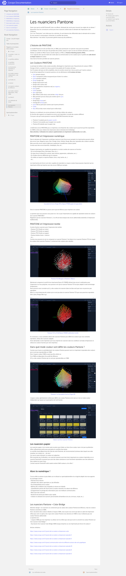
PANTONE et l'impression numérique (13, 18)
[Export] (114, 30)
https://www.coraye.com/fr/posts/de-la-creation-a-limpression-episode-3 (51, 535)
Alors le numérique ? (12, 27)
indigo (57, 94)
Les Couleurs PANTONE (12, 16)
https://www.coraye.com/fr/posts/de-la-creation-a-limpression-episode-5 (51, 538)
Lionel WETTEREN (110, 17)
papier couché (52, 120)
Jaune (34, 78)
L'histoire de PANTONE (12, 14)
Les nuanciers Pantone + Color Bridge (13, 30)
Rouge (35, 80)
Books (111, 2)
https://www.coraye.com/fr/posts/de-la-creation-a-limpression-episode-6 (51, 553)
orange (42, 102)
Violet (34, 90)
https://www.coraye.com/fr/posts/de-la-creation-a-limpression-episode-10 (51, 546)
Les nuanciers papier (12, 25)
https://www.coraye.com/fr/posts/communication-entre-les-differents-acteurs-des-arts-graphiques (58, 542)
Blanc (34, 76)
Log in (119, 2)
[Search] (52, 2)
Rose (34, 88)
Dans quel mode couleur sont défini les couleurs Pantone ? (13, 23)
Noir (34, 74)
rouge (41, 100)
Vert (34, 98)
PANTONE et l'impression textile (13, 21)
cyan (61, 96)
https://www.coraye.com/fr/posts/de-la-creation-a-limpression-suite (49, 531)
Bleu (34, 92)
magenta (57, 86)
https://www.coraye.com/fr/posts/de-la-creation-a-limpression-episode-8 (51, 550)
